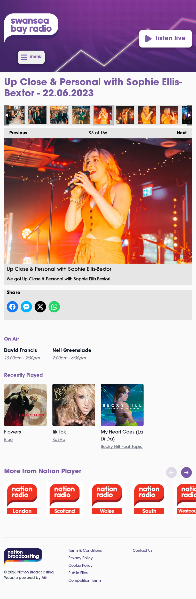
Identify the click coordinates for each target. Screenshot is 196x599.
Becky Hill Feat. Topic (122, 447)
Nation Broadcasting (35, 572)
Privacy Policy (80, 558)
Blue (8, 440)
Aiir (44, 578)
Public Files (78, 573)
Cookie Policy (80, 566)
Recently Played (23, 375)
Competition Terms (84, 581)
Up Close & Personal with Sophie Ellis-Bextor (15, 115)
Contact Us (142, 551)
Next (179, 131)
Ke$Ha (58, 440)
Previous (15, 131)
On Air (11, 339)
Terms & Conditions (85, 551)
